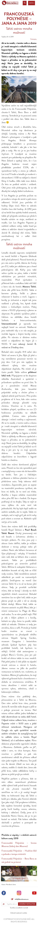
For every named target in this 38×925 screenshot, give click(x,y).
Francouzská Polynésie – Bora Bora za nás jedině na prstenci (19, 860)
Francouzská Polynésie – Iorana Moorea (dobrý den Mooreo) (19, 844)
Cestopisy (33, 39)
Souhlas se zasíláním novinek (19, 907)
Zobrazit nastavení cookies (18, 913)
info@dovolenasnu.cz (21, 899)
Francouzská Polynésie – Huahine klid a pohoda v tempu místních (19, 852)
